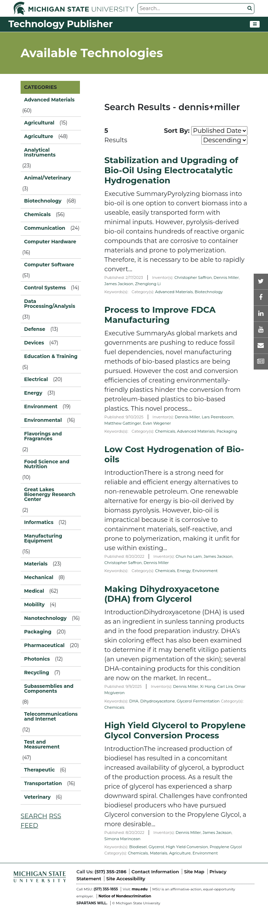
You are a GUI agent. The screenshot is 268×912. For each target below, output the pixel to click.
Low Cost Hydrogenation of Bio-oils (174, 454)
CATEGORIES (40, 87)
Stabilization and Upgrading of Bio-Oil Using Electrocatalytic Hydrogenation (171, 170)
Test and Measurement (42, 744)
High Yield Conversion (187, 846)
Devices (34, 343)
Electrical (36, 379)
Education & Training (50, 356)
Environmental (43, 420)
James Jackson (118, 283)
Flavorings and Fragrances (43, 436)
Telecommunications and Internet (50, 716)
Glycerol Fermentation (198, 701)
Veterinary (37, 797)
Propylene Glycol (226, 846)
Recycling (36, 672)
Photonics (37, 659)
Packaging (227, 431)
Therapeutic (39, 770)
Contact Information (155, 871)
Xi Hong (207, 686)
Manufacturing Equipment (43, 538)
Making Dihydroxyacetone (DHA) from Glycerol (161, 594)
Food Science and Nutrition (46, 464)
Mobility (34, 604)
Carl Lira (224, 686)
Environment (204, 570)
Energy (184, 570)
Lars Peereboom (217, 417)
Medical (34, 591)
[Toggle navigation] (255, 24)
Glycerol (156, 846)
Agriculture (180, 853)
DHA (133, 701)
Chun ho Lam (189, 556)
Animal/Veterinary (47, 178)
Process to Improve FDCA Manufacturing (160, 315)
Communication (44, 228)
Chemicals (165, 431)
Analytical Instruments (39, 152)
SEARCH (34, 816)
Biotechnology (209, 291)
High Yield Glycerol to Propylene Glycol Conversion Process (175, 730)
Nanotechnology (45, 618)
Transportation (43, 783)
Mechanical (38, 577)
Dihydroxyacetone (157, 701)
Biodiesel (138, 846)
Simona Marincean (122, 838)
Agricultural (39, 123)
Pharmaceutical (44, 645)
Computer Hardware (50, 241)
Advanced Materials (174, 291)
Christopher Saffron (193, 277)
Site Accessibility (125, 878)
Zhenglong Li (148, 283)
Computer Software (49, 264)
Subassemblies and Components (48, 688)
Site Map (194, 871)
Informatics (38, 522)
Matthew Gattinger (122, 423)
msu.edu (139, 889)
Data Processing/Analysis (49, 303)
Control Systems (45, 287)
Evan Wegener (157, 423)
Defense (34, 329)
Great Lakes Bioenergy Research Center (49, 494)
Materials (158, 853)
